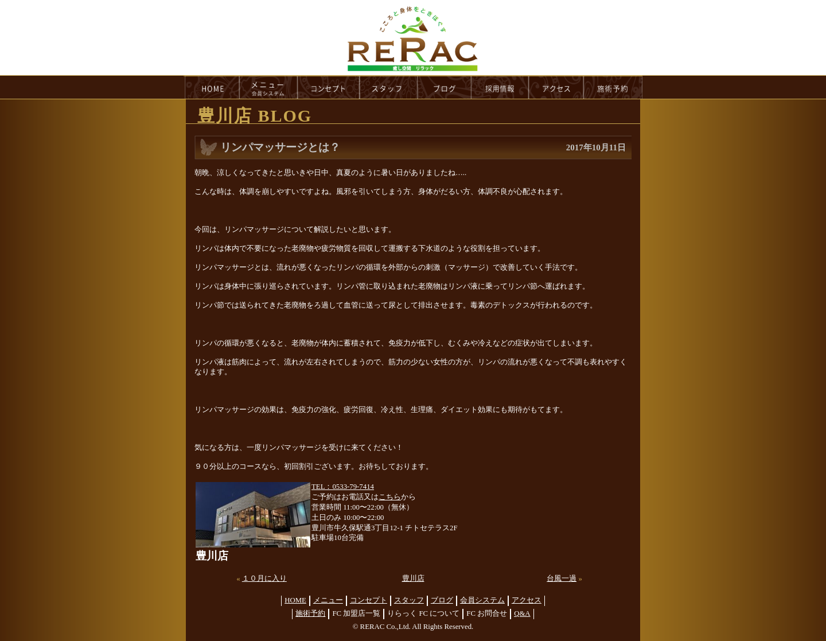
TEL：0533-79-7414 (342, 487)
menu (268, 87)
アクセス (526, 600)
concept (328, 87)
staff (388, 87)
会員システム (482, 600)
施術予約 (310, 613)
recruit (500, 87)
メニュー (328, 600)
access (556, 87)
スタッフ (409, 600)
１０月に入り (264, 578)
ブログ (442, 600)
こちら (390, 497)
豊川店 (413, 578)
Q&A (522, 613)
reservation (613, 87)
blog (444, 87)
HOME (212, 87)
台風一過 (561, 578)
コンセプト (368, 600)
